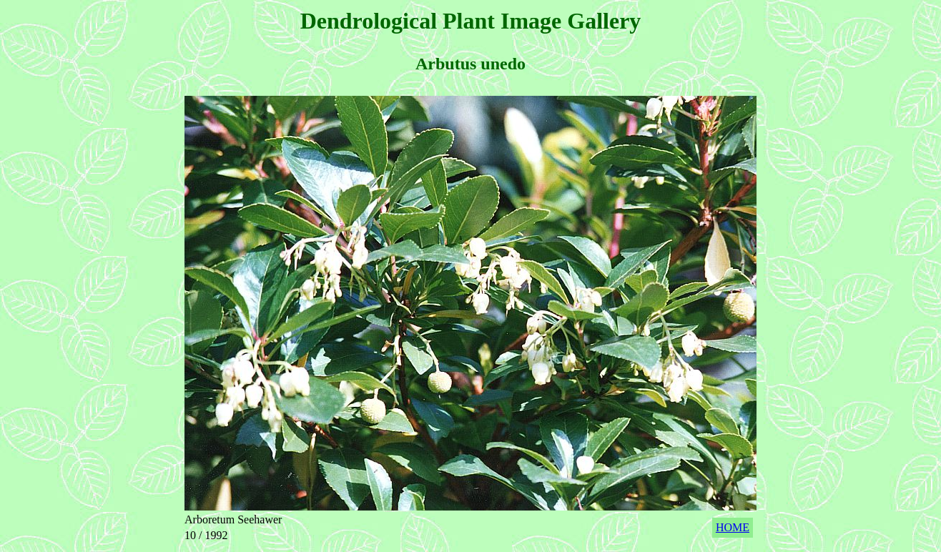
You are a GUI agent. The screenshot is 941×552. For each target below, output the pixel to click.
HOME (732, 527)
